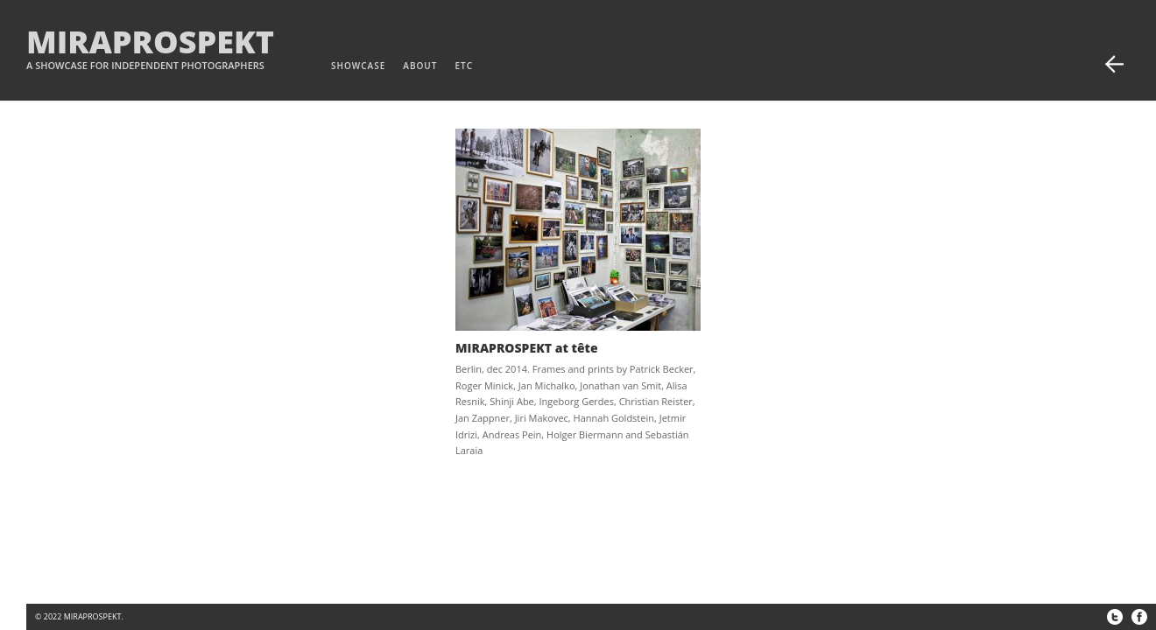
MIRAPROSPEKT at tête (526, 348)
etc (464, 66)
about (420, 66)
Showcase (358, 66)
